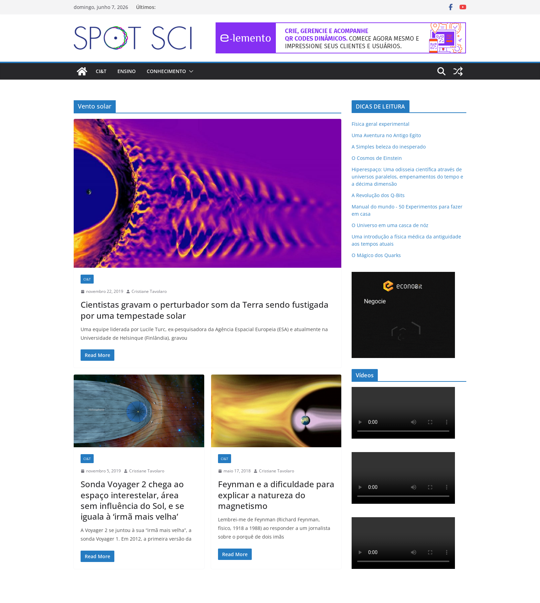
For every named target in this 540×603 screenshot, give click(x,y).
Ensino (126, 71)
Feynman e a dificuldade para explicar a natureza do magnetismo (276, 494)
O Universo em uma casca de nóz (390, 225)
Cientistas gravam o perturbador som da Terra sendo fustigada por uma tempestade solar (205, 310)
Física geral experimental (380, 124)
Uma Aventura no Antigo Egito (386, 135)
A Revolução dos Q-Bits (378, 195)
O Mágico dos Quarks (376, 255)
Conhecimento (166, 71)
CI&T (101, 71)
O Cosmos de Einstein (377, 158)
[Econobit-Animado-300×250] (403, 276)
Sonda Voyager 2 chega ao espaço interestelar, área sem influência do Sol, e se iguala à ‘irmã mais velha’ (132, 500)
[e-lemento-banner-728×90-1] (341, 27)
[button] (190, 71)
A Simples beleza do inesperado (389, 146)
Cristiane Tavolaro (149, 291)
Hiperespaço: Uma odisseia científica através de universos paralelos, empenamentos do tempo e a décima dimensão (407, 176)
